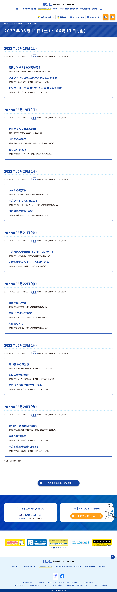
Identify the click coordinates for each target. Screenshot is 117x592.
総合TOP (19, 9)
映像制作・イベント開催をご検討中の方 (65, 9)
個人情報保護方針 (34, 585)
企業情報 (95, 9)
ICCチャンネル (77, 17)
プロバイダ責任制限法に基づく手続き (77, 585)
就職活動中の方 (85, 9)
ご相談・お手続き (89, 582)
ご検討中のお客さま (29, 9)
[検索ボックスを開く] (101, 9)
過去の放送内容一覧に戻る (60, 483)
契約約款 (95, 585)
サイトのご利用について (18, 585)
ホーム (6, 23)
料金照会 (62, 17)
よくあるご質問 (94, 17)
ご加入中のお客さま (44, 9)
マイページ (77, 582)
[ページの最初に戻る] (113, 557)
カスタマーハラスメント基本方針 (53, 585)
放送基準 (104, 585)
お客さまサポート (46, 17)
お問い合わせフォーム (86, 516)
